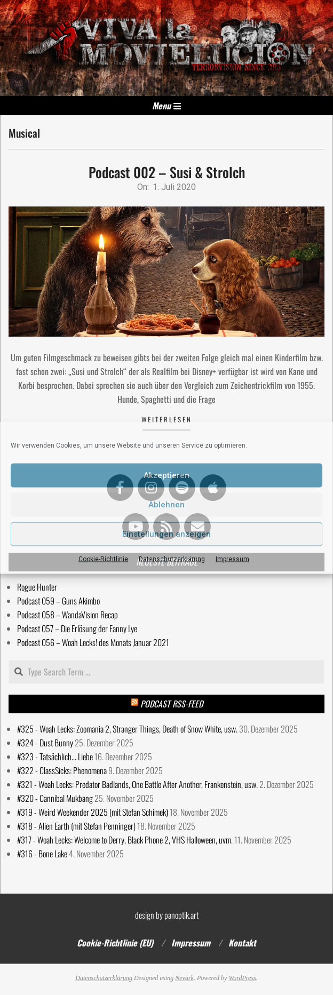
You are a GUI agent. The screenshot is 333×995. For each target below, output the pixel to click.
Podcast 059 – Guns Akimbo (58, 600)
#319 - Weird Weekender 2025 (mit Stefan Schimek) (92, 812)
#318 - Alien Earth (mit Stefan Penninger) (76, 825)
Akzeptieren (166, 475)
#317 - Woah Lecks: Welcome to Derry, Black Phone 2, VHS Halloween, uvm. (125, 839)
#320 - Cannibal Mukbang (55, 798)
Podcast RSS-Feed (171, 703)
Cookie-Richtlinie (103, 558)
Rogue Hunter (37, 586)
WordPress (242, 978)
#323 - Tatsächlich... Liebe (55, 756)
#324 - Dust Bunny (45, 742)
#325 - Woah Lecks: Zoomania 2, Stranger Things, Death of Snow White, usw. (127, 728)
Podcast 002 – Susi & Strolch (167, 172)
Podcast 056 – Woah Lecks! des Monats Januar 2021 (93, 642)
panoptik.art (181, 915)
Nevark (184, 978)
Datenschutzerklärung (172, 558)
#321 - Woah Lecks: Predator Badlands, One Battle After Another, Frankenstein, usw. (137, 784)
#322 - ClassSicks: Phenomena (62, 770)
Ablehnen (166, 505)
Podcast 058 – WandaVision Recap (67, 614)
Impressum (232, 558)
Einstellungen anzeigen (166, 534)
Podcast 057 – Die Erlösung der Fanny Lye (77, 628)
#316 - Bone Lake (42, 853)
